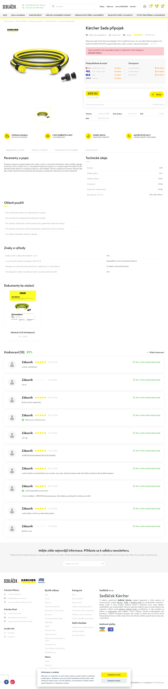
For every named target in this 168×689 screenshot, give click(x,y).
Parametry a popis (15, 150)
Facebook (9, 633)
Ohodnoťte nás (50, 644)
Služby (102, 6)
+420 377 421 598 (32, 8)
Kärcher (119, 602)
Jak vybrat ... (49, 614)
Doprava (48, 602)
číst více (153, 44)
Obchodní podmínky (52, 606)
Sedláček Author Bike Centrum (83, 627)
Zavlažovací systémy (36, 21)
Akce (74, 595)
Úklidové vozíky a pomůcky (81, 614)
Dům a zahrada (21, 21)
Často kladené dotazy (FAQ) (55, 648)
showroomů (112, 611)
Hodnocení (91, 150)
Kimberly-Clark (50, 630)
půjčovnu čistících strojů (127, 609)
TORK (47, 626)
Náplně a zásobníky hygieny (82, 606)
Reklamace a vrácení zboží (54, 610)
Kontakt (133, 6)
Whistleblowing (50, 652)
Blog (46, 595)
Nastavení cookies (114, 681)
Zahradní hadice (51, 21)
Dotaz (156, 94)
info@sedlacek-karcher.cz (15, 598)
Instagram (9, 637)
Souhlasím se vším (114, 675)
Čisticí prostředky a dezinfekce (83, 618)
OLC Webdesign (158, 682)
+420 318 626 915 (32, 5)
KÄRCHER (48, 622)
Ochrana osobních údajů (54, 618)
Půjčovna (110, 6)
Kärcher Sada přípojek (67, 21)
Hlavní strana (8, 21)
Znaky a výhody (40, 150)
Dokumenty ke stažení (66, 150)
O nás (47, 598)
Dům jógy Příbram (78, 635)
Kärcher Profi (77, 602)
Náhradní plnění (50, 634)
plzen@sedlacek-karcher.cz (16, 617)
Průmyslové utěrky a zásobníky (83, 610)
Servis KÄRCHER (122, 6)
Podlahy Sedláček (78, 631)
